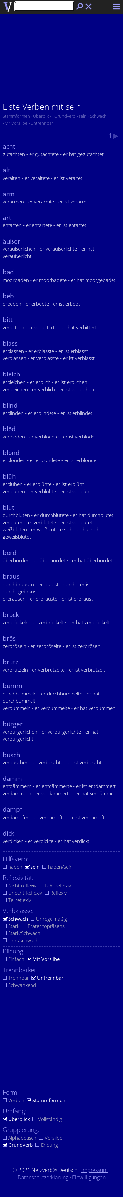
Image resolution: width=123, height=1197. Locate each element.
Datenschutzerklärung (43, 1177)
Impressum (94, 1170)
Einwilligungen (89, 1177)
